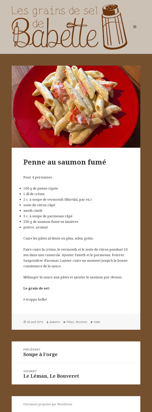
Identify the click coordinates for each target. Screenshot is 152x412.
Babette (54, 322)
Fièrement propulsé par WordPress (47, 404)
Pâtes (70, 322)
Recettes (81, 322)
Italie (97, 322)
